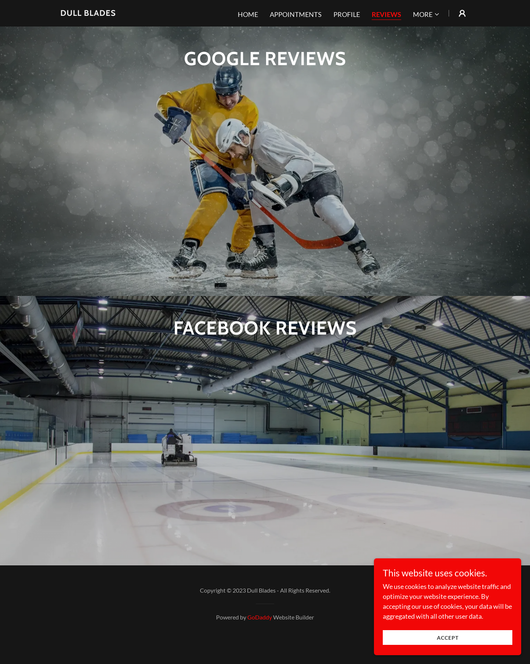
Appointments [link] (296, 14)
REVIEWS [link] (386, 14)
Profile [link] (346, 14)
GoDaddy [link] (259, 638)
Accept (448, 638)
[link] (88, 13)
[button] (426, 14)
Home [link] (248, 14)
